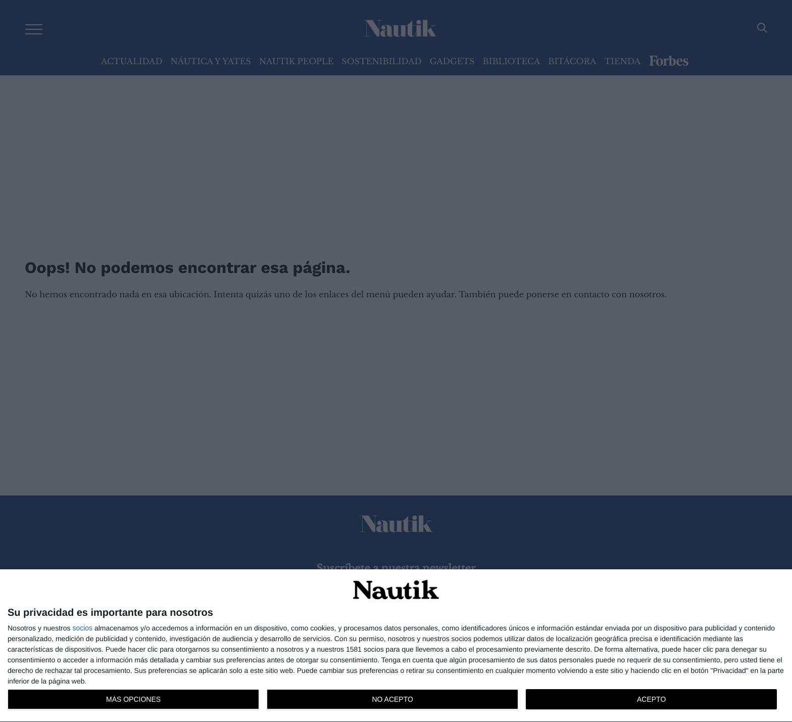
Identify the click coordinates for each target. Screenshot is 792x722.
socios (82, 627)
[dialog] (396, 646)
